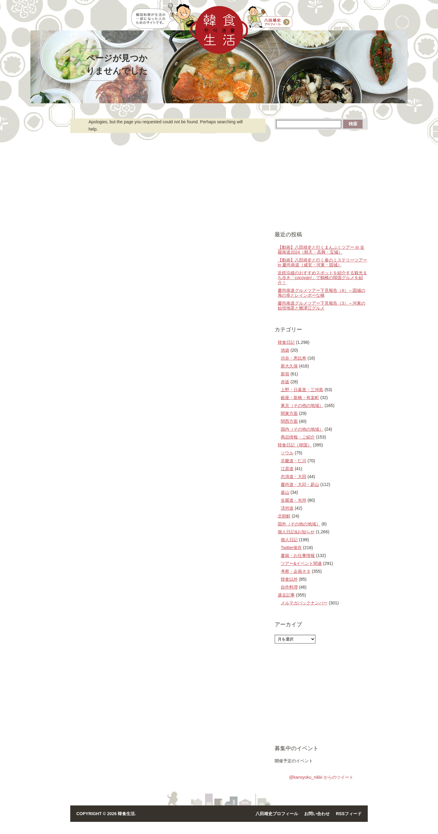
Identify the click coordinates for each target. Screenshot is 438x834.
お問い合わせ (317, 813)
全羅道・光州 (293, 500)
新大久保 (289, 366)
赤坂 (285, 381)
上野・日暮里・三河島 (302, 389)
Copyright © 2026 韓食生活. (106, 813)
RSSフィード (349, 813)
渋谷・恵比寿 (293, 358)
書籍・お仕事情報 (298, 555)
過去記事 (286, 595)
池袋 (285, 350)
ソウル (287, 452)
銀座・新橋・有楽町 (300, 397)
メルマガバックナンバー (304, 602)
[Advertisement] (321, 180)
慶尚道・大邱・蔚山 (300, 484)
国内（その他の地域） (302, 429)
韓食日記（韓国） (295, 445)
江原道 (287, 468)
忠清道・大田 (293, 476)
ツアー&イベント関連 (301, 563)
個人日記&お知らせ (296, 531)
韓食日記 (286, 342)
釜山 (285, 492)
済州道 (287, 508)
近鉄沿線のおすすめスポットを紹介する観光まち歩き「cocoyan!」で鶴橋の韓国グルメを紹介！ (322, 277)
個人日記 (289, 539)
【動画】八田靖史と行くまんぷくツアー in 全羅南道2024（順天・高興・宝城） (321, 250)
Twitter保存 (291, 547)
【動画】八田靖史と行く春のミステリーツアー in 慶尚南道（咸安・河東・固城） (322, 262)
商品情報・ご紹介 (298, 437)
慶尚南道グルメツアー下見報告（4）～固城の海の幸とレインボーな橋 (321, 293)
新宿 (285, 373)
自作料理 (289, 587)
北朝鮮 (284, 516)
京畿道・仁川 (293, 460)
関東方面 (289, 413)
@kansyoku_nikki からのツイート (321, 777)
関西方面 (289, 421)
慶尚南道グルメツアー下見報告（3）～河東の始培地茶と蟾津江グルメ (321, 305)
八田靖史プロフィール (276, 813)
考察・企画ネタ (296, 571)
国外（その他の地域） (299, 523)
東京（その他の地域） (302, 405)
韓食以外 (289, 579)
